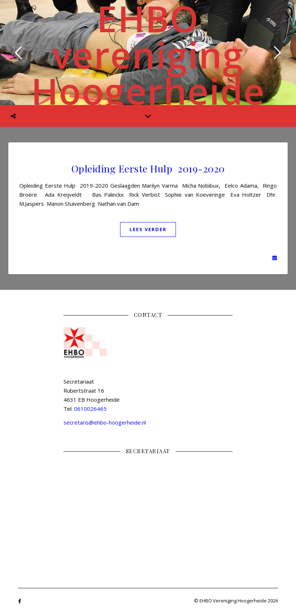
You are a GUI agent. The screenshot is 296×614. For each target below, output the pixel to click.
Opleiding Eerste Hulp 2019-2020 (148, 168)
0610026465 (90, 408)
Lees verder (148, 229)
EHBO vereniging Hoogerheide (148, 54)
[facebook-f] (19, 601)
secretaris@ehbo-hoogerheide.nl (104, 422)
